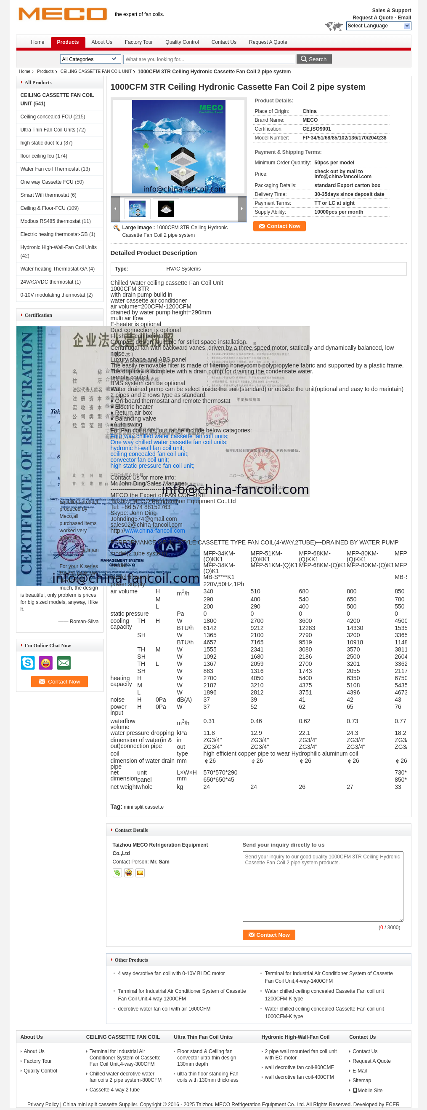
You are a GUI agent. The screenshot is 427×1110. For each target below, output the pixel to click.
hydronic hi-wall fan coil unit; (147, 448)
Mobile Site (367, 1091)
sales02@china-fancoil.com (147, 524)
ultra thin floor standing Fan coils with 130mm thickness (207, 1077)
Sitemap (362, 1080)
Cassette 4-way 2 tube (115, 1090)
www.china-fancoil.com (155, 530)
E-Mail (360, 1071)
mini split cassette (144, 807)
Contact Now (283, 226)
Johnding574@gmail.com (144, 518)
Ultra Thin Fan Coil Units (48, 130)
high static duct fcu (41, 143)
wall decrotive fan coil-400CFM (299, 1077)
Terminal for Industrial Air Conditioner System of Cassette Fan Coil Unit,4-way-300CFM (125, 1057)
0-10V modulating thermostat (53, 295)
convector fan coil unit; (140, 459)
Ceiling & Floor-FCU (43, 208)
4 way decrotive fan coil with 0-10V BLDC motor (171, 973)
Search (317, 59)
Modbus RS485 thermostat (51, 221)
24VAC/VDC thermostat (47, 282)
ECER (393, 1104)
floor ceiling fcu (37, 156)
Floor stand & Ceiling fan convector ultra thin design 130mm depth (206, 1057)
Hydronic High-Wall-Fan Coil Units (59, 247)
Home (38, 42)
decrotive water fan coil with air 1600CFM (164, 1009)
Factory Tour (139, 42)
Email (404, 18)
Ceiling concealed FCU (46, 117)
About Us (102, 42)
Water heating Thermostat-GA (54, 269)
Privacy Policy (43, 1104)
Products (68, 42)
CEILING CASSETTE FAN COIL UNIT (96, 71)
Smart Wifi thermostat (45, 195)
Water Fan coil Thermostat (50, 169)
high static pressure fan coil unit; (153, 465)
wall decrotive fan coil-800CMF (299, 1067)
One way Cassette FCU (47, 182)
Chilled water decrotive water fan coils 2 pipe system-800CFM (126, 1077)
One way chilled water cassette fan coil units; (169, 442)
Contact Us (224, 42)
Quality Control (182, 42)
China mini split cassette (90, 1104)
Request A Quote (373, 18)
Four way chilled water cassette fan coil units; (170, 436)
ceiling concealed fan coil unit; (150, 453)
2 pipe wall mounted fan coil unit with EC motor (301, 1054)
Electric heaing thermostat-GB (54, 234)
